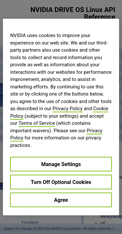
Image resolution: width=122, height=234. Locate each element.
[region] (61, 117)
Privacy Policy (68, 108)
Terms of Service (37, 123)
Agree (61, 200)
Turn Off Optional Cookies (61, 182)
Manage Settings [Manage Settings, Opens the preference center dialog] (61, 164)
